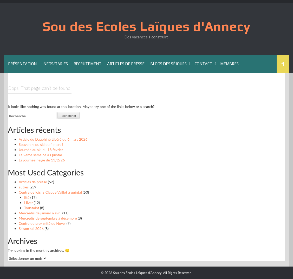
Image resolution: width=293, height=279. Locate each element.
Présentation (22, 64)
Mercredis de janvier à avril (40, 213)
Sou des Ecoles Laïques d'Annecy (147, 26)
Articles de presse (126, 64)
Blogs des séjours (168, 64)
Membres (229, 64)
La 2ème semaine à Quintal (40, 155)
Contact (203, 64)
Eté (26, 197)
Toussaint (31, 208)
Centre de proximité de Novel (42, 223)
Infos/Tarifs (55, 64)
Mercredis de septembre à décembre (48, 218)
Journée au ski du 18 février (41, 149)
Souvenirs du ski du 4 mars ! (41, 144)
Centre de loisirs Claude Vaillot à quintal (50, 192)
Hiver (28, 202)
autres (24, 187)
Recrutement (87, 64)
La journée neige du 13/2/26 (42, 160)
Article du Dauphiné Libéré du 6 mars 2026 (53, 139)
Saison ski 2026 (31, 228)
